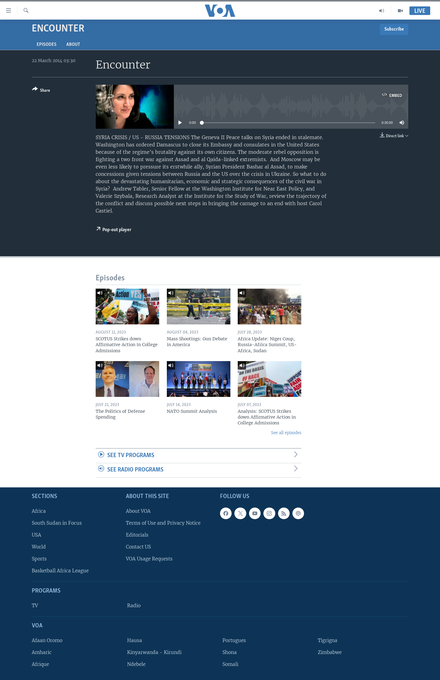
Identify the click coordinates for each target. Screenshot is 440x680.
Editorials (137, 535)
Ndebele (136, 664)
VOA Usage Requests (149, 559)
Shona (229, 652)
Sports (39, 559)
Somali (230, 664)
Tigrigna (327, 640)
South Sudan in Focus (57, 523)
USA (36, 535)
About (73, 44)
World (39, 547)
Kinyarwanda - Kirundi (154, 652)
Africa (39, 511)
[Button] (41, 91)
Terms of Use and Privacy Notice (163, 523)
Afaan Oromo (47, 640)
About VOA (138, 511)
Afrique (40, 664)
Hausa (134, 640)
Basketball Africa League (60, 571)
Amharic (42, 652)
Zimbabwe (330, 652)
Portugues (234, 640)
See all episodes (286, 432)
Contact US (138, 547)
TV (35, 605)
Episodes (47, 44)
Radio (134, 605)
